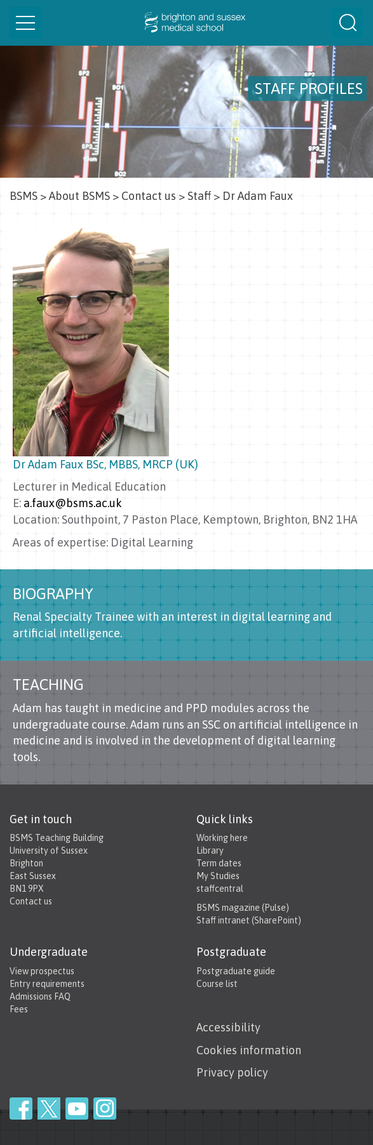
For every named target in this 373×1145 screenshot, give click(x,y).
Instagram (104, 1108)
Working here (222, 838)
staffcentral (219, 889)
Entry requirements (47, 984)
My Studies (218, 876)
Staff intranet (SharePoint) (248, 920)
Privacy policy (232, 1072)
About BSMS (79, 195)
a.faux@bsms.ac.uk (73, 503)
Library (210, 850)
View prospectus (42, 971)
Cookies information (248, 1050)
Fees (19, 1009)
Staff (199, 195)
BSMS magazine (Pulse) (242, 908)
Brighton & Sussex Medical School (186, 23)
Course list (217, 984)
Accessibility (228, 1027)
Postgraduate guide (235, 971)
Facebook (21, 1108)
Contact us (148, 195)
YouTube (76, 1108)
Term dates (218, 863)
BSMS (23, 195)
